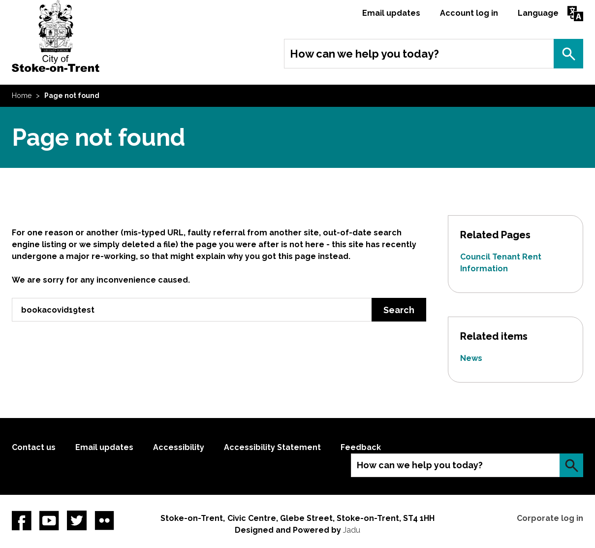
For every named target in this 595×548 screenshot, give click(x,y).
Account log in (469, 13)
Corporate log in (550, 518)
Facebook (21, 520)
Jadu (351, 530)
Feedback (361, 447)
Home (21, 95)
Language (538, 13)
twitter (77, 520)
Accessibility (178, 447)
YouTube (49, 520)
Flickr (104, 520)
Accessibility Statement (272, 447)
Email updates (391, 13)
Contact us (34, 447)
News (471, 358)
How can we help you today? (364, 54)
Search (568, 53)
